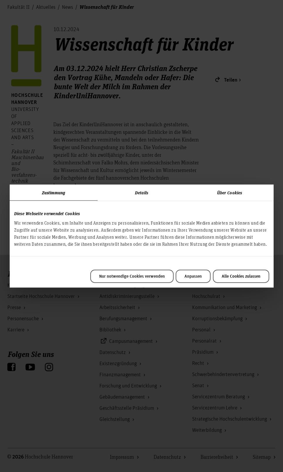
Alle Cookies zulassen (241, 276)
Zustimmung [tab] (53, 192)
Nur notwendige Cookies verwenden (132, 276)
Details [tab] (141, 192)
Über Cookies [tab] (229, 192)
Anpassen (193, 276)
